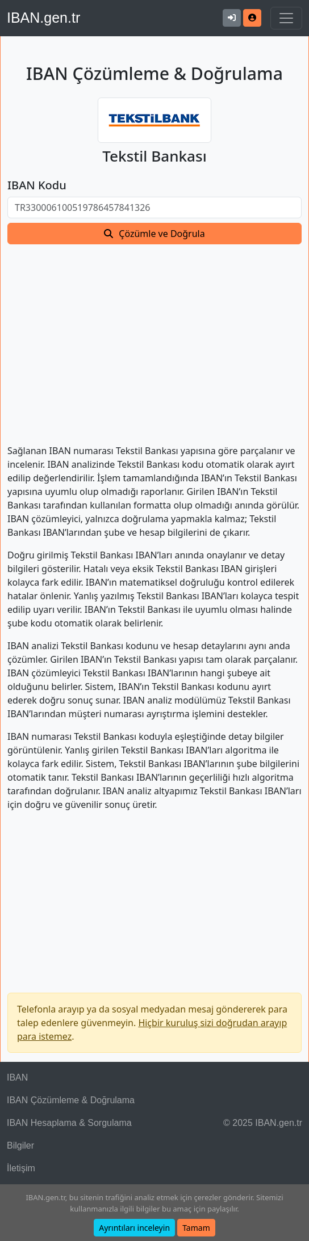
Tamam (196, 1227)
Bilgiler (20, 1145)
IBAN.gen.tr (43, 18)
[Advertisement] (154, 337)
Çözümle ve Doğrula (161, 233)
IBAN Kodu (36, 185)
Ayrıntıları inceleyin (134, 1227)
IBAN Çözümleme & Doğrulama (71, 1100)
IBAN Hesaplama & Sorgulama (69, 1123)
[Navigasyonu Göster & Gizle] (286, 18)
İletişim (21, 1168)
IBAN (17, 1077)
